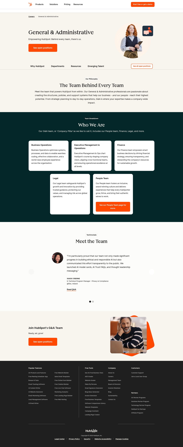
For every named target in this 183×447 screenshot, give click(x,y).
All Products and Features (37, 373)
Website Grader (90, 380)
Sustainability (112, 395)
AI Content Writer (34, 388)
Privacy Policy (74, 439)
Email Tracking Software (36, 384)
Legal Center (60, 439)
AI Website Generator (35, 392)
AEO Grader (89, 376)
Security (87, 439)
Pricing (67, 4)
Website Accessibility (103, 439)
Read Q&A (71, 289)
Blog (109, 392)
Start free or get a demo (142, 4)
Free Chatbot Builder (62, 384)
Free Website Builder (62, 373)
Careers (31, 17)
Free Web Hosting (61, 399)
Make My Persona (91, 384)
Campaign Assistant (92, 411)
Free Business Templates (93, 399)
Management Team (114, 380)
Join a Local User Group (139, 376)
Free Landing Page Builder (63, 395)
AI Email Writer (33, 403)
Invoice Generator (91, 395)
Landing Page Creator (92, 415)
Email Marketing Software (37, 395)
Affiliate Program (137, 413)
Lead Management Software (38, 399)
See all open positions (143, 66)
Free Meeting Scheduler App (38, 376)
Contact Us (111, 399)
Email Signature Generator (94, 388)
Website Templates (91, 407)
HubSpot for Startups (138, 409)
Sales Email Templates (62, 376)
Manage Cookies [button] (122, 439)
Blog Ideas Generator (92, 392)
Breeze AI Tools (33, 380)
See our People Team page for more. (113, 206)
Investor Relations (114, 388)
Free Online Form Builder (63, 380)
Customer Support (137, 373)
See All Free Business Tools (94, 373)
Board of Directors (114, 384)
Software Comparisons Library (95, 403)
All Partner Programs (138, 397)
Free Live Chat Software (63, 388)
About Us (111, 373)
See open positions (42, 48)
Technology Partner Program (141, 405)
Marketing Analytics (61, 392)
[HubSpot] (30, 4)
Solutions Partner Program (140, 401)
